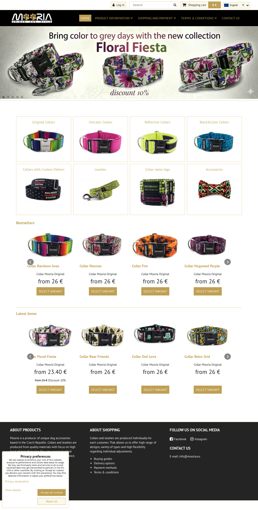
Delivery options (104, 463)
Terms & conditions (199, 18)
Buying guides (103, 459)
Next (227, 262)
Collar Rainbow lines (43, 266)
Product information (114, 18)
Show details (13, 490)
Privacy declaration (17, 481)
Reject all (51, 501)
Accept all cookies (52, 492)
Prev (30, 262)
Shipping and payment (157, 18)
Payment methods (105, 468)
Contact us (231, 18)
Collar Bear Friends (94, 356)
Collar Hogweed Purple (202, 266)
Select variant (50, 291)
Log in (118, 5)
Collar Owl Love (144, 356)
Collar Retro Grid (197, 356)
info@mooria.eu (189, 456)
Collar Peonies (91, 266)
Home (85, 18)
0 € (214, 5)
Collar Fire (140, 266)
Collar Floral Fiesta (41, 356)
